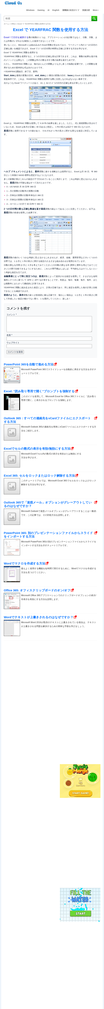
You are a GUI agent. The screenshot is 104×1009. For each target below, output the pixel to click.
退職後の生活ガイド (70, 10)
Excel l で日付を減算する (16, 37)
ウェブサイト (13, 343)
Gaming (41, 10)
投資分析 (86, 10)
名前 (9, 335)
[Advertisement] (79, 718)
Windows (30, 10)
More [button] (96, 10)
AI (48, 10)
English (55, 10)
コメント (11, 314)
